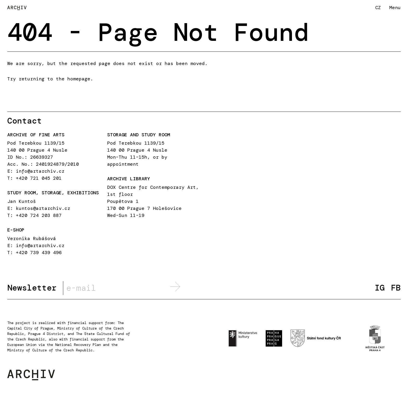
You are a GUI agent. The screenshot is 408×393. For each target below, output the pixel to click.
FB (396, 288)
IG (380, 288)
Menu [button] (395, 7)
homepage (78, 79)
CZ (378, 7)
